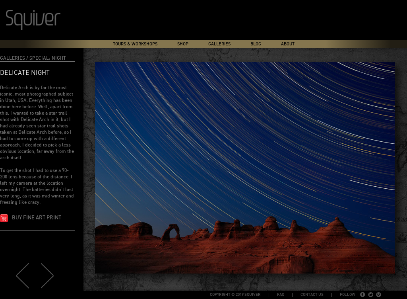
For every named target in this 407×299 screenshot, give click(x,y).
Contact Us (312, 295)
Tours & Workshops (135, 44)
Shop (182, 44)
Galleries (219, 44)
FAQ (280, 295)
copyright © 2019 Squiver (235, 295)
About (288, 44)
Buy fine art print (36, 218)
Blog (255, 44)
